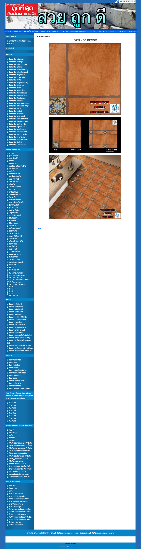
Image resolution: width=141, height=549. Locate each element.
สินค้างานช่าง (102, 31)
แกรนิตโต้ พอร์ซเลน (31, 31)
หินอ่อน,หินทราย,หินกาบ (49, 31)
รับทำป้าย (64, 31)
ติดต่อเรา (113, 31)
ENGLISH (132, 31)
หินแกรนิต (17, 31)
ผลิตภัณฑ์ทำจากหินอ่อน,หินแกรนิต (82, 31)
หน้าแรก (8, 31)
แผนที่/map (122, 31)
